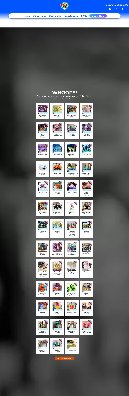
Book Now (98, 15)
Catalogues (71, 15)
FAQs (84, 15)
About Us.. (39, 15)
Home (27, 15)
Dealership (55, 15)
